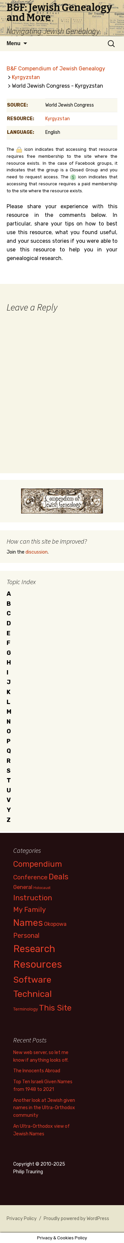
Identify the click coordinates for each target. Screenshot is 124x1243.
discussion (36, 552)
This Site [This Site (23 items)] (55, 1008)
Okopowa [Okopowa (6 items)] (55, 924)
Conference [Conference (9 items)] (30, 877)
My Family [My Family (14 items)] (29, 909)
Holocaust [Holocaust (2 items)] (42, 888)
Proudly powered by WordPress (76, 1218)
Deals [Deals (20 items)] (58, 876)
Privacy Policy (22, 1218)
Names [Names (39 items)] (28, 922)
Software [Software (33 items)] (32, 979)
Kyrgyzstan (26, 77)
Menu (14, 43)
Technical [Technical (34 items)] (32, 994)
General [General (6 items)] (22, 887)
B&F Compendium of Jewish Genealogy (56, 68)
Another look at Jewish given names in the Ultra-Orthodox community (44, 1108)
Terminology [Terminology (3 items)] (25, 1009)
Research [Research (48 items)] (34, 948)
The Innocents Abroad (36, 1071)
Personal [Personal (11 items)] (26, 935)
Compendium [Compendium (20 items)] (37, 864)
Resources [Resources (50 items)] (37, 964)
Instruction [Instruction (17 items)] (32, 897)
